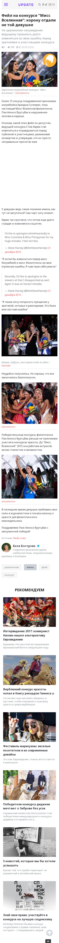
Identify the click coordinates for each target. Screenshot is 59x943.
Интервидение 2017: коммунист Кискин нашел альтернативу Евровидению (26, 635)
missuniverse (22, 92)
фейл (44, 567)
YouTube (6, 365)
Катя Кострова (24, 546)
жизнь (30, 567)
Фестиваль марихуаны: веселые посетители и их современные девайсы (27, 750)
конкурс (9, 574)
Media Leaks (19, 538)
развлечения (11, 567)
